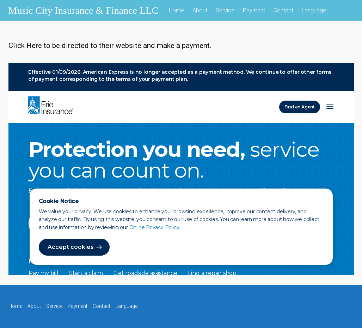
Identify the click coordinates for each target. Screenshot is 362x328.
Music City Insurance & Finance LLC (83, 10)
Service (225, 10)
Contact (283, 10)
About (199, 10)
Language (314, 10)
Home (176, 10)
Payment (254, 10)
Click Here (25, 45)
